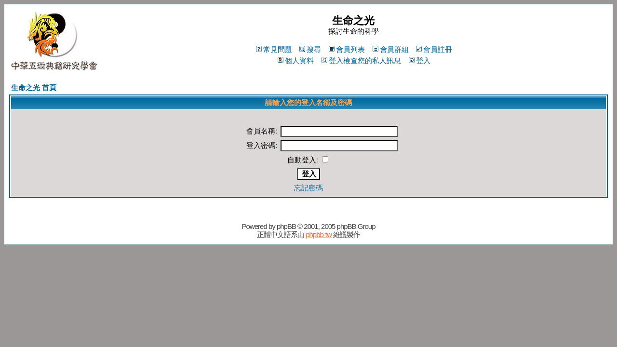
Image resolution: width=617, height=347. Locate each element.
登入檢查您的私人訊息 (361, 60)
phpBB (286, 226)
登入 (419, 60)
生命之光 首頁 (33, 87)
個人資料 (296, 60)
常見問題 (274, 49)
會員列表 (347, 49)
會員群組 (391, 49)
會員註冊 (434, 49)
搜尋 (310, 49)
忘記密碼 (308, 188)
